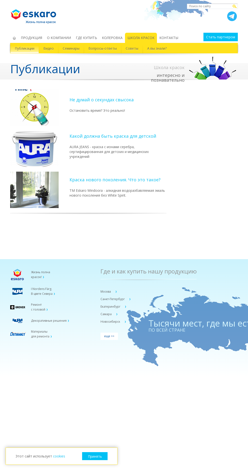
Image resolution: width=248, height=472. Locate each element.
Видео (48, 48)
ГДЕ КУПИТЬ (86, 37)
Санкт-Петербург (113, 299)
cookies (59, 456)
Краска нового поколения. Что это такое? (115, 180)
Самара (106, 314)
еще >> (109, 336)
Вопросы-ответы (102, 48)
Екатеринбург (111, 306)
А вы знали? (157, 48)
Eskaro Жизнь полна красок (36, 14)
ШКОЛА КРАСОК (141, 37)
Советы (132, 48)
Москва (106, 291)
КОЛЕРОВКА (112, 37)
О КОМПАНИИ (59, 37)
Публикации (24, 48)
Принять (95, 456)
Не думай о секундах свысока (102, 100)
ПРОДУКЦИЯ (31, 37)
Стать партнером (220, 37)
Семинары (71, 48)
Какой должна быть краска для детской (113, 136)
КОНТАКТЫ (168, 37)
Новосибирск (111, 322)
